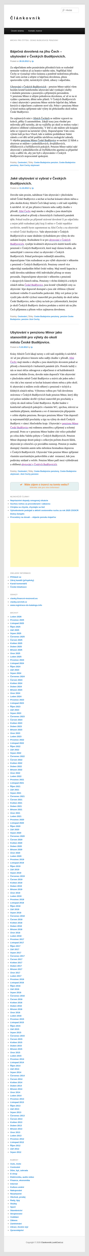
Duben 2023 (16, 726)
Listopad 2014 (17, 1062)
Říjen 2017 (15, 946)
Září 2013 (14, 1109)
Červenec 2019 (17, 876)
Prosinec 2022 (17, 740)
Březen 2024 (16, 690)
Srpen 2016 (15, 992)
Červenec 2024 (17, 676)
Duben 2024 (16, 686)
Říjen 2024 (15, 666)
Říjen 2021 (15, 786)
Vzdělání (14, 1217)
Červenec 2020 (17, 836)
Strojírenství (16, 1214)
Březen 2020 (16, 849)
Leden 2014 (15, 1095)
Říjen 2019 (15, 866)
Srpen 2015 (15, 1032)
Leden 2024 (15, 696)
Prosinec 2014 (17, 1059)
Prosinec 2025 (17, 620)
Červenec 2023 (17, 716)
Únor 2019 (15, 893)
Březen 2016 (16, 1009)
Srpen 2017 (15, 952)
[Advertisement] (44, 545)
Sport (13, 1207)
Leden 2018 (15, 936)
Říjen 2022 (15, 746)
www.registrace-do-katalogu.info (26, 605)
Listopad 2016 (17, 982)
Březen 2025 (16, 650)
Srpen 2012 (15, 1152)
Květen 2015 (16, 1042)
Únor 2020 (15, 853)
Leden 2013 (15, 1135)
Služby (13, 1203)
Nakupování (16, 1190)
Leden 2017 (15, 976)
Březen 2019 (16, 889)
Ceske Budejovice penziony (46, 316)
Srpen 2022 (15, 753)
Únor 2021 (15, 813)
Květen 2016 (16, 1002)
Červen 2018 (16, 919)
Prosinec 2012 (17, 1139)
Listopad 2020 (17, 823)
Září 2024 (14, 670)
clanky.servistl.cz (18, 602)
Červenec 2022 (17, 756)
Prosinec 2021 (17, 779)
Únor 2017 (15, 972)
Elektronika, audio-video (22, 1177)
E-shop (13, 1174)
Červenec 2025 (17, 636)
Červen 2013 (16, 1119)
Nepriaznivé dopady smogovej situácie (29, 500)
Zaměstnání (16, 1223)
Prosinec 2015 (17, 1019)
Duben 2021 (16, 806)
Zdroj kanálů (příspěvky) (22, 580)
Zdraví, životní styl (19, 1227)
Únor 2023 (15, 733)
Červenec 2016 (17, 996)
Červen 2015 (16, 1039)
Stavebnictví (16, 1210)
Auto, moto (15, 1164)
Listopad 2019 (17, 863)
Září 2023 (14, 710)
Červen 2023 (16, 720)
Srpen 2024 (15, 673)
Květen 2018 (16, 923)
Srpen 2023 (15, 713)
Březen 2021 (16, 809)
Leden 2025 (15, 656)
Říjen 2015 (15, 1026)
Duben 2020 (16, 846)
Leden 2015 (15, 1056)
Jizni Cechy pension (29, 474)
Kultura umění (17, 1187)
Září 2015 (14, 1029)
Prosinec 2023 (17, 700)
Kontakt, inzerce (35, 31)
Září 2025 (14, 630)
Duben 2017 (16, 966)
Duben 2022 (16, 766)
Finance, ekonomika (20, 1180)
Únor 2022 (15, 773)
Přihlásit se (15, 577)
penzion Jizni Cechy (30, 319)
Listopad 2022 (17, 743)
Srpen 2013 (15, 1112)
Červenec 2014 (17, 1075)
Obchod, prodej (17, 1197)
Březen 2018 (16, 929)
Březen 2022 (16, 770)
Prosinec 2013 (17, 1099)
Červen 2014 (16, 1079)
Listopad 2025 (17, 623)
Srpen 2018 (15, 912)
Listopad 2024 (17, 663)
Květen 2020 (16, 843)
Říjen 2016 (15, 986)
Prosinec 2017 (17, 939)
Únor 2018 (15, 932)
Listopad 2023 (17, 703)
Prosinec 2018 (17, 899)
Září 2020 (14, 829)
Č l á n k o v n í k (25, 18)
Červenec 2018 (17, 916)
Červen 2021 (16, 799)
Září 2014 (14, 1069)
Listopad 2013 (17, 1102)
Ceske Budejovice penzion (46, 162)
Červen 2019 (16, 879)
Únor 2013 (15, 1132)
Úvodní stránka (17, 31)
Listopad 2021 (17, 783)
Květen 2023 (16, 723)
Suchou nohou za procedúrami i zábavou (30, 504)
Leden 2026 (15, 616)
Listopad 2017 (17, 942)
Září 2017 (14, 949)
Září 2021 (14, 790)
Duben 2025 (16, 646)
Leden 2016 (15, 1016)
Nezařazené (16, 1194)
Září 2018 (14, 909)
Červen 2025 (16, 640)
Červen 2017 (16, 959)
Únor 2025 (15, 653)
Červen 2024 (16, 680)
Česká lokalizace (18, 587)
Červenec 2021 (17, 796)
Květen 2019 (16, 883)
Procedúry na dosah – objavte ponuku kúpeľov (33, 517)
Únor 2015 (15, 1052)
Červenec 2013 (17, 1115)
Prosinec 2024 (17, 660)
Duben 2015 (16, 1046)
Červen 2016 (16, 999)
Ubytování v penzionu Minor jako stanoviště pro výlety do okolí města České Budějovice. (36, 337)
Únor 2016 (15, 1012)
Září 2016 (14, 989)
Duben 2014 (16, 1086)
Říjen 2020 (15, 826)
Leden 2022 (15, 776)
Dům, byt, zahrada (19, 1170)
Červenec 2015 (17, 1036)
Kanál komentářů (18, 583)
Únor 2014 (15, 1092)
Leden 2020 (15, 856)
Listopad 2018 (17, 903)
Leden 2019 (15, 896)
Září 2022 (14, 750)
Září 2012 (14, 1149)
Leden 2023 (15, 736)
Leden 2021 (15, 816)
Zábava (13, 1220)
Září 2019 (14, 869)
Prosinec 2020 (17, 819)
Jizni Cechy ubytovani (30, 165)
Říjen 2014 (15, 1066)
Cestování (22, 162)
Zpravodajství (17, 1230)
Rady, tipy (15, 1200)
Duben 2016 (16, 1006)
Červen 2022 (16, 760)
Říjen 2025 (15, 627)
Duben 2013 (16, 1125)
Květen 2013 (16, 1122)
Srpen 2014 (15, 1072)
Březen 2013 (16, 1129)
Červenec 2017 (17, 956)
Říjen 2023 (15, 706)
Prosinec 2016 (17, 979)
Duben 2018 (16, 926)
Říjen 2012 (15, 1145)
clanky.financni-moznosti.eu (24, 598)
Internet (14, 1184)
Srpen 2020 (15, 833)
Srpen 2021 (15, 793)
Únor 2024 (15, 693)
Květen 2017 (16, 962)
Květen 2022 (16, 763)
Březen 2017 (16, 969)
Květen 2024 (16, 683)
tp (33, 61)
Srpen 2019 (15, 873)
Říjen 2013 (15, 1106)
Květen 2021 (16, 803)
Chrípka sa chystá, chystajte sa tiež (27, 507)
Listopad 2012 (17, 1142)
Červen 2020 (16, 839)
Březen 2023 (16, 730)
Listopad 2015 (17, 1022)
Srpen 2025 (15, 633)
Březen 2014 (16, 1089)
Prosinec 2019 (17, 859)
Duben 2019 (16, 886)
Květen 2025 (16, 643)
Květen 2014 (16, 1082)
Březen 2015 (16, 1049)
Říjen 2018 (15, 906)
